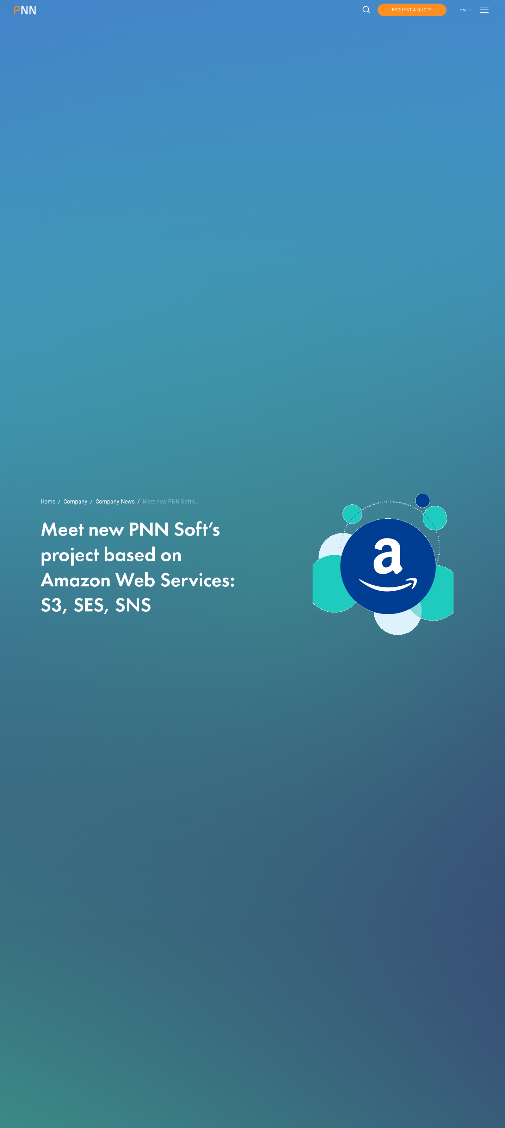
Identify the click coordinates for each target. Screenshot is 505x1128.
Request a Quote (412, 9)
